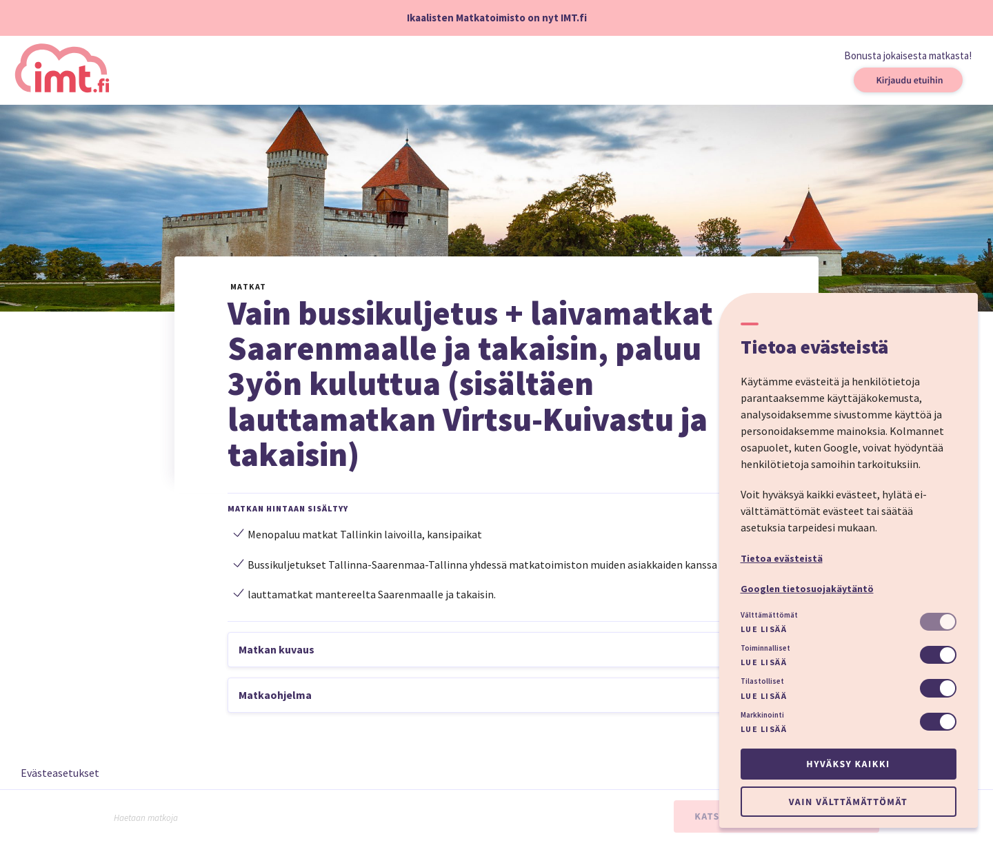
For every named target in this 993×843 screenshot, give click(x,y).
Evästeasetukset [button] (60, 773)
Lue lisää (764, 629)
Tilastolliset (762, 681)
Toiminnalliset (765, 648)
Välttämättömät (769, 615)
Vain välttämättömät (848, 801)
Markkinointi (762, 715)
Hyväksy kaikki (848, 764)
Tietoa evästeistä (782, 558)
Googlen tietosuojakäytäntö (807, 588)
